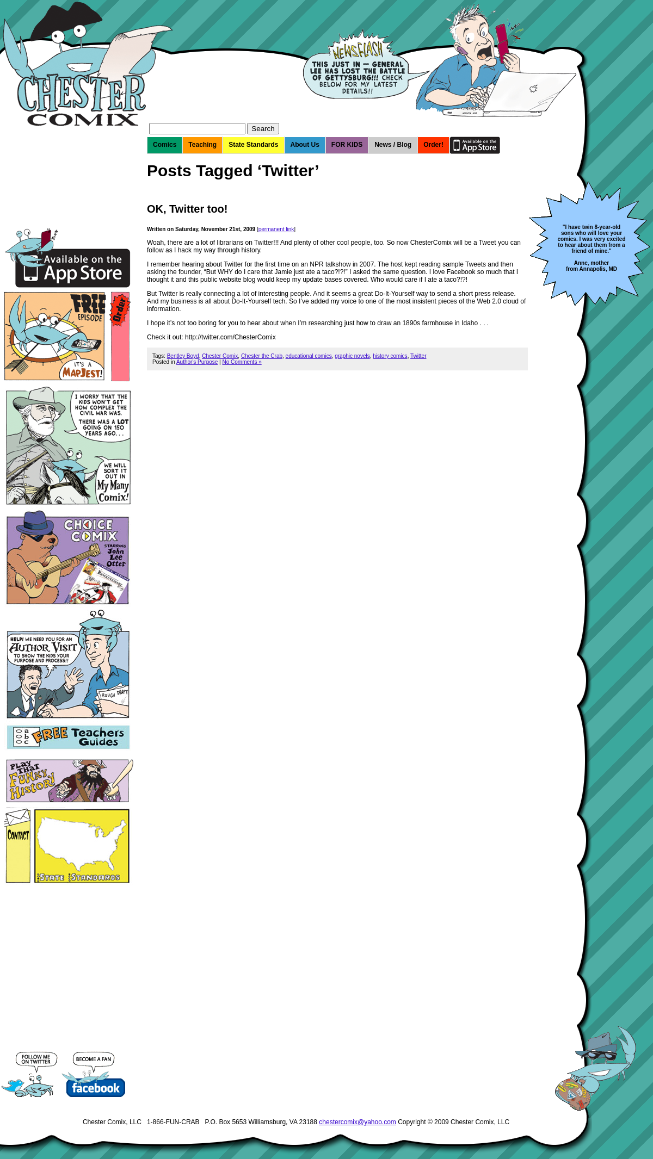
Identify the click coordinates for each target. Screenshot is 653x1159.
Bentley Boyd (183, 356)
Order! (433, 144)
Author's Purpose (197, 362)
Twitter (418, 356)
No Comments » (241, 362)
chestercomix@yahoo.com (357, 1122)
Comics (164, 144)
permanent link (276, 229)
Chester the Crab (261, 356)
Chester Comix (220, 356)
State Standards (253, 144)
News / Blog (392, 144)
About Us (305, 144)
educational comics (309, 356)
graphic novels (352, 356)
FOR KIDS (346, 144)
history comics (390, 356)
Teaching (202, 144)
